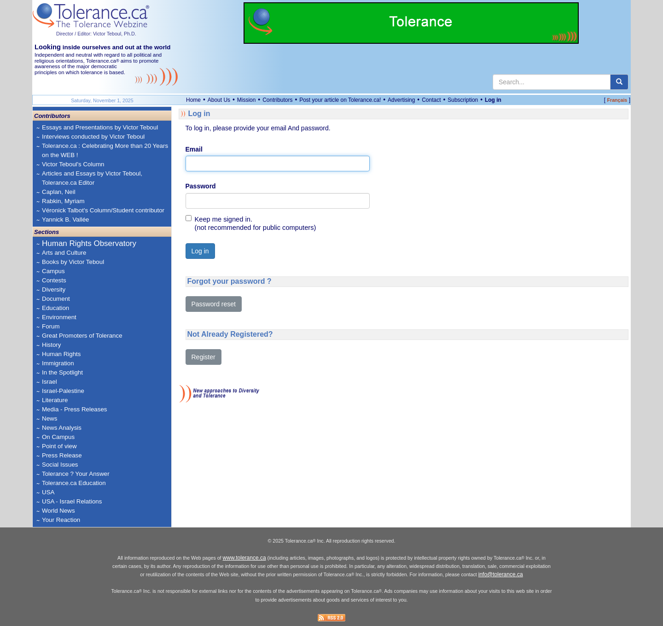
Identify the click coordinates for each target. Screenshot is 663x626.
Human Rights (61, 354)
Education (55, 307)
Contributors (277, 100)
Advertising (401, 100)
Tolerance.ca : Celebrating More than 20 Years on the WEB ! (105, 150)
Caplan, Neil (59, 191)
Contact (431, 100)
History (51, 344)
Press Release (62, 455)
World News (58, 510)
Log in (493, 100)
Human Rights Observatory (89, 243)
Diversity (53, 289)
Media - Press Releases (74, 409)
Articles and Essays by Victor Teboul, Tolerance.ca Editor (92, 178)
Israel (49, 381)
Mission (246, 100)
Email (194, 149)
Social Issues (60, 464)
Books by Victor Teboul (73, 261)
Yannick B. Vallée (65, 219)
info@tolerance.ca (500, 574)
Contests (54, 280)
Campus (53, 271)
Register (203, 357)
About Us (219, 100)
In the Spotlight (62, 372)
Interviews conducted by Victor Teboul (93, 136)
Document (56, 298)
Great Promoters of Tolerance (82, 335)
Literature (55, 400)
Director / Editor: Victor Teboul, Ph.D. (96, 33)
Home (193, 100)
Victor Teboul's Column (73, 164)
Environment (59, 317)
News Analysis (61, 427)
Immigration (58, 363)
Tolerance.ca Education (74, 483)
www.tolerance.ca (244, 558)
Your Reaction (61, 519)
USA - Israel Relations (72, 501)
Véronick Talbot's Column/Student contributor (103, 210)
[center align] (619, 82)
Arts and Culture (64, 252)
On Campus (58, 436)
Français (617, 100)
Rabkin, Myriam (63, 201)
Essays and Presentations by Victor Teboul (100, 127)
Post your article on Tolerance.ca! (340, 100)
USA (48, 492)
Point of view (59, 446)
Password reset (214, 304)
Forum (51, 326)
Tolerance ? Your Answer (76, 473)
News (49, 418)
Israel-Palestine (63, 390)
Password (201, 186)
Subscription (463, 100)
